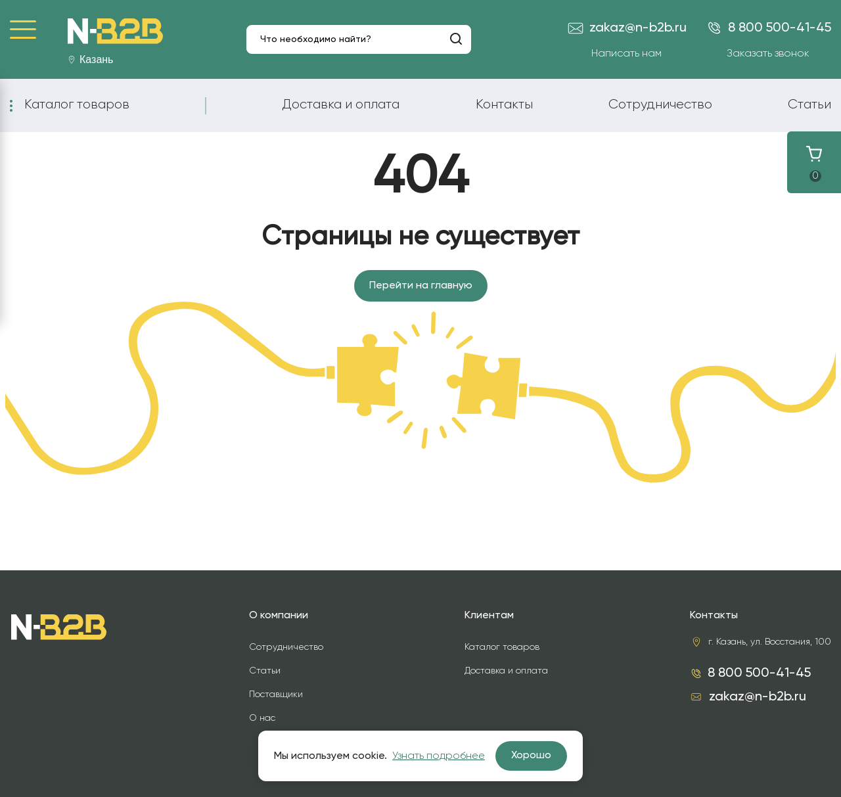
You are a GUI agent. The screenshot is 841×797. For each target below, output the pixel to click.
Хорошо (531, 755)
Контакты (504, 104)
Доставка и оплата (340, 104)
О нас (262, 718)
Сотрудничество (660, 104)
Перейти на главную (420, 286)
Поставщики (276, 694)
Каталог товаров (76, 104)
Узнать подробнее (438, 756)
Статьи (809, 104)
